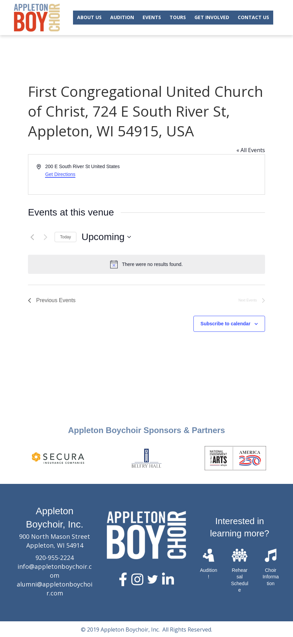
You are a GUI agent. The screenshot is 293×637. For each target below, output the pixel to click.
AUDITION (122, 17)
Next (284, 458)
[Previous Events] (32, 237)
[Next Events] (45, 237)
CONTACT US (253, 17)
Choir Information (271, 576)
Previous (8, 458)
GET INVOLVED (211, 17)
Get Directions (60, 174)
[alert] (146, 264)
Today (65, 237)
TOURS (178, 17)
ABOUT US (89, 17)
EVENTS (152, 17)
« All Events (250, 150)
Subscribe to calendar (225, 323)
